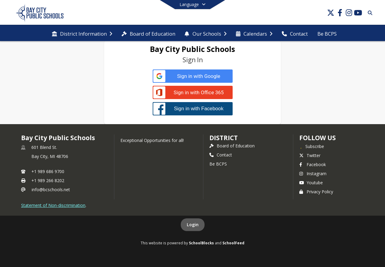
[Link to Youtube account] (357, 14)
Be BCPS (218, 164)
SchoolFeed (233, 242)
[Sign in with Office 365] (193, 92)
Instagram (312, 173)
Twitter (309, 155)
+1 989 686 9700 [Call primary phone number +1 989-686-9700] (47, 171)
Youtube (311, 182)
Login (193, 224)
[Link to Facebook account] (339, 14)
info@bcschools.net (51, 189)
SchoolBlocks (201, 242)
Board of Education (232, 146)
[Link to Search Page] (368, 13)
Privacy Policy (316, 192)
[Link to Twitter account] (330, 14)
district (223, 138)
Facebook (312, 164)
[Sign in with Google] (193, 76)
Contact (220, 155)
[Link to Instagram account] (348, 14)
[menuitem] (82, 33)
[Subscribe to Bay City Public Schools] (311, 146)
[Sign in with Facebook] (193, 108)
